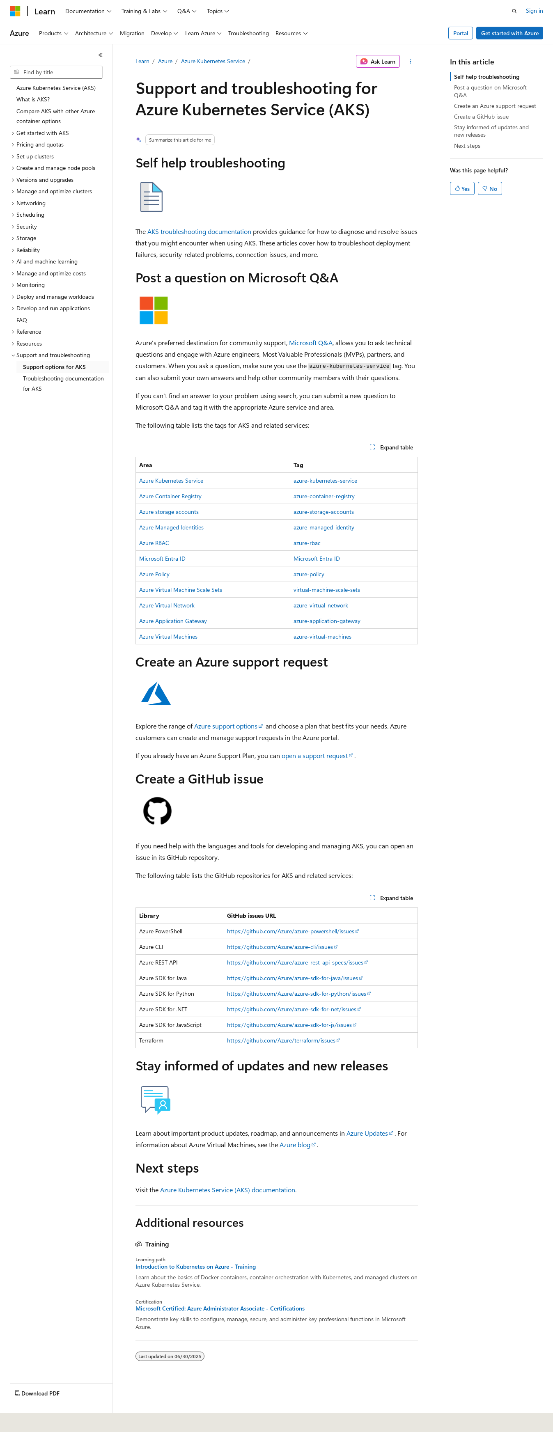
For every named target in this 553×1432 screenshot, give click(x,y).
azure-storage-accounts (324, 512)
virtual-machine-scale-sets (327, 589)
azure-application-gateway (327, 621)
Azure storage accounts (169, 512)
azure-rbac (307, 543)
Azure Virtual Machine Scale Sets (180, 589)
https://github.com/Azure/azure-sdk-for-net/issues (291, 1009)
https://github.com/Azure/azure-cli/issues (280, 947)
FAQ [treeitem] (21, 320)
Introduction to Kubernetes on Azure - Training (195, 1266)
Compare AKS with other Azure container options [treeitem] (55, 116)
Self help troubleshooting (486, 76)
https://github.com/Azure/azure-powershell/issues (290, 931)
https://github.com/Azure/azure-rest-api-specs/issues (295, 962)
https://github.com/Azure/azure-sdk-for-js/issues (289, 1025)
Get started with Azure (510, 33)
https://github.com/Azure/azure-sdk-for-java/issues (292, 978)
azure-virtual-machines (322, 636)
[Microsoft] (15, 11)
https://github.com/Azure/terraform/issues (281, 1040)
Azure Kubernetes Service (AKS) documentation (227, 1189)
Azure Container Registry (170, 496)
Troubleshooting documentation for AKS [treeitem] (63, 383)
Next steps (467, 145)
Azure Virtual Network (167, 605)
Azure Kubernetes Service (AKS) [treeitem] (56, 88)
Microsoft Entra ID (162, 558)
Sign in (534, 10)
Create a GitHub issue (481, 116)
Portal (460, 33)
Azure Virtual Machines (168, 636)
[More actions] (410, 61)
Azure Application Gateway (173, 621)
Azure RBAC (154, 543)
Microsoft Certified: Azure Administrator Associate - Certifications (220, 1308)
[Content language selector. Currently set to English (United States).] (47, 1420)
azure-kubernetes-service (325, 480)
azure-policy (309, 574)
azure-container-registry (324, 496)
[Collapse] (100, 55)
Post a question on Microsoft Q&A (490, 91)
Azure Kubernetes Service (213, 61)
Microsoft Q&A (311, 342)
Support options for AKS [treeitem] (54, 367)
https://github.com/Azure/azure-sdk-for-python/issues (296, 993)
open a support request (315, 755)
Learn (142, 61)
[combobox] (56, 72)
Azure (165, 61)
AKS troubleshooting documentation (199, 231)
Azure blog (295, 1144)
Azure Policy (154, 574)
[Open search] (514, 11)
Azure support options (225, 726)
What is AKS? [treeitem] (33, 99)
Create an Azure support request (495, 106)
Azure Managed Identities (171, 527)
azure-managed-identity (324, 527)
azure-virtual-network (321, 605)
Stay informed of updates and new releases (491, 130)
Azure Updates (367, 1133)
